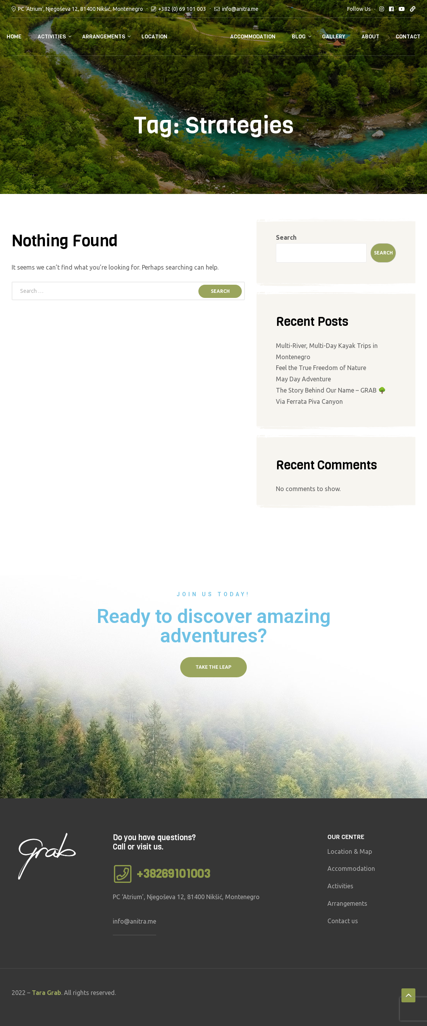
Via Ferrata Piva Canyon (309, 401)
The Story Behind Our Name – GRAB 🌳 (331, 390)
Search (286, 237)
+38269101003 (173, 874)
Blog (299, 36)
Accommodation (252, 36)
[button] (213, 667)
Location (154, 36)
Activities (52, 36)
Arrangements (103, 36)
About (370, 36)
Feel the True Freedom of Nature (321, 367)
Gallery (333, 36)
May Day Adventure (303, 378)
